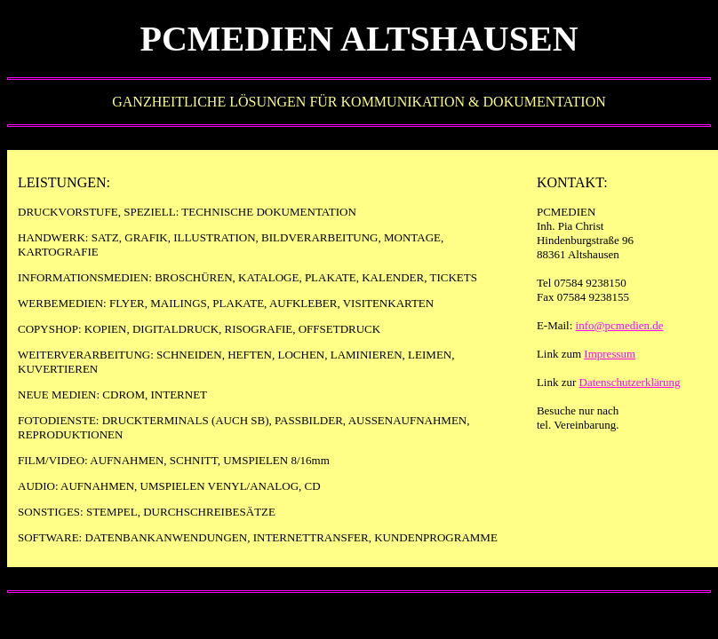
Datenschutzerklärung (630, 382)
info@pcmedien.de (620, 325)
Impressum (609, 353)
